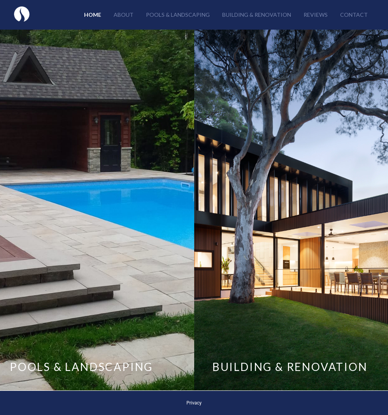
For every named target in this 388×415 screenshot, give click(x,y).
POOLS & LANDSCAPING (81, 366)
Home (92, 14)
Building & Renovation (256, 14)
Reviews (316, 14)
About (123, 14)
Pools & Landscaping (178, 14)
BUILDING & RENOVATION (290, 366)
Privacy (194, 403)
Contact (354, 14)
